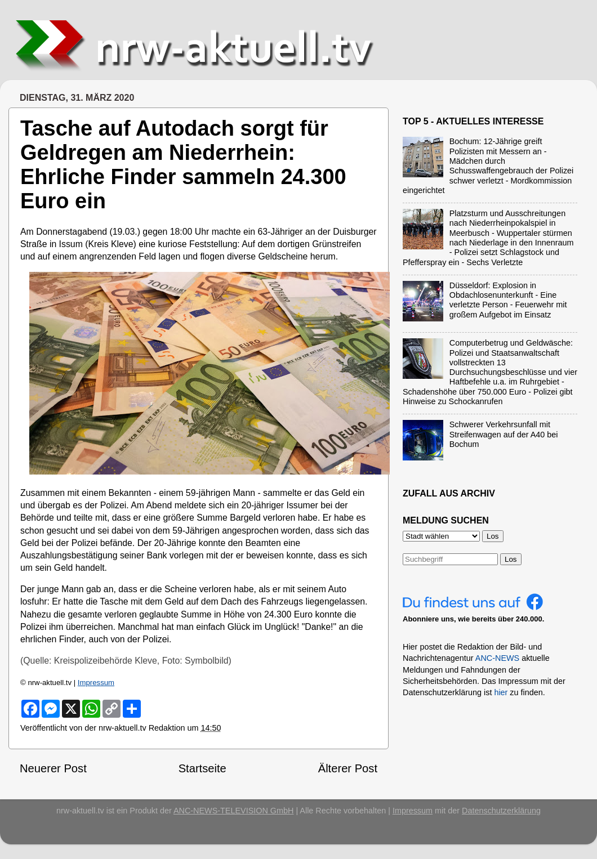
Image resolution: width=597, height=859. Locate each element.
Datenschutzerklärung (501, 810)
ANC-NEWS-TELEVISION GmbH (233, 810)
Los (511, 559)
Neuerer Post (53, 768)
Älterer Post (347, 768)
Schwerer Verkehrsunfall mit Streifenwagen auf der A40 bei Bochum (503, 434)
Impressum (96, 682)
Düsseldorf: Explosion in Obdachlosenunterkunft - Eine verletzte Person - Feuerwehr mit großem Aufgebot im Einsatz (508, 300)
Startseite (202, 768)
